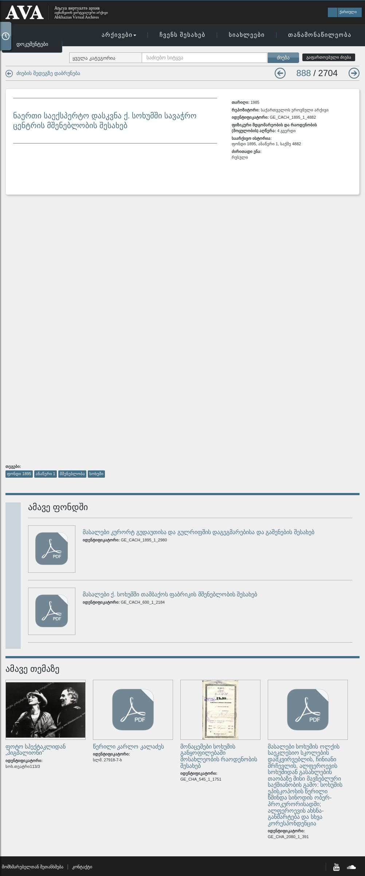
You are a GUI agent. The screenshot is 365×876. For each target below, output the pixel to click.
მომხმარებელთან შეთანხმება (32, 866)
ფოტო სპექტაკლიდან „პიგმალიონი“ (35, 749)
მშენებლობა (72, 473)
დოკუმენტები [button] (32, 44)
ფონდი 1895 (19, 473)
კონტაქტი (82, 866)
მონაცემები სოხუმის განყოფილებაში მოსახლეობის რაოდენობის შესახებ (218, 756)
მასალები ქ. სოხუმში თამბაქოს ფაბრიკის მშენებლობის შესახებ (170, 594)
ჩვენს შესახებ (182, 35)
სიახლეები (247, 35)
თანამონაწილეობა (320, 35)
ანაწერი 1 (45, 473)
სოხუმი (96, 473)
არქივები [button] (119, 35)
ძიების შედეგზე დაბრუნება (48, 73)
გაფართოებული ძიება (328, 57)
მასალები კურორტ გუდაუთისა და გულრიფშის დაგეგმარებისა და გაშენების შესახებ (198, 532)
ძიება (283, 57)
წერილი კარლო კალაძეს (128, 746)
